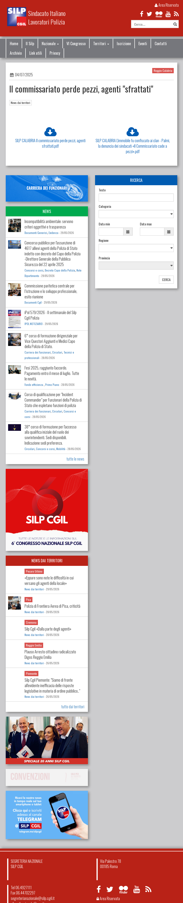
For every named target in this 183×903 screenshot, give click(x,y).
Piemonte (31, 673)
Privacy (55, 53)
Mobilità (60, 449)
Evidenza (53, 233)
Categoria (105, 206)
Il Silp (30, 43)
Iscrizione (124, 43)
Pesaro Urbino (34, 571)
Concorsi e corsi (34, 270)
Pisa (28, 599)
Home (14, 43)
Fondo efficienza (34, 385)
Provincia (104, 258)
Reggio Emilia (34, 645)
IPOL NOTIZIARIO (34, 324)
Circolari (57, 352)
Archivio (16, 53)
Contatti (161, 43)
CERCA (166, 279)
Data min (104, 224)
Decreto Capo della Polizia (60, 270)
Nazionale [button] (50, 43)
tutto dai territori (72, 706)
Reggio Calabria (163, 70)
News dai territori (20, 103)
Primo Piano (52, 385)
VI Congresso (76, 43)
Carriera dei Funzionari (38, 352)
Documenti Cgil (33, 302)
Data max (146, 224)
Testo (102, 190)
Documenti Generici (36, 233)
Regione (103, 240)
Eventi (142, 43)
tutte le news (75, 459)
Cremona (31, 622)
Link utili (35, 53)
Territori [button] (101, 43)
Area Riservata (167, 5)
